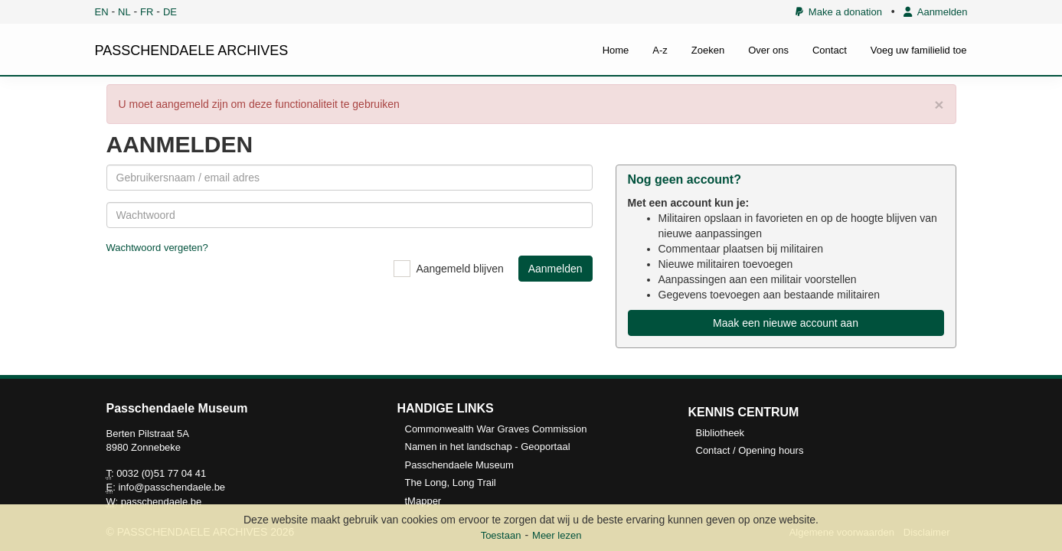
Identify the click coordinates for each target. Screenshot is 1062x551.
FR (146, 12)
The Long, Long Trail (450, 482)
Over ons (768, 50)
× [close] (938, 104)
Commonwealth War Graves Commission (496, 429)
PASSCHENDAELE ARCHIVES (192, 50)
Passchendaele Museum (459, 465)
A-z (660, 50)
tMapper (423, 501)
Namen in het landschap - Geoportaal (487, 446)
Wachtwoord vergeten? (157, 247)
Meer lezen (556, 535)
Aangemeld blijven (459, 268)
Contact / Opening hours (750, 450)
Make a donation (839, 12)
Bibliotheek (720, 433)
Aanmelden (935, 12)
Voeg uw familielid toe (919, 50)
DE (170, 12)
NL (124, 12)
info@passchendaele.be (171, 487)
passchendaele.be (161, 501)
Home (616, 50)
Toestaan (501, 535)
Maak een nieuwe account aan (785, 323)
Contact (829, 50)
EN (102, 12)
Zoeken (707, 50)
